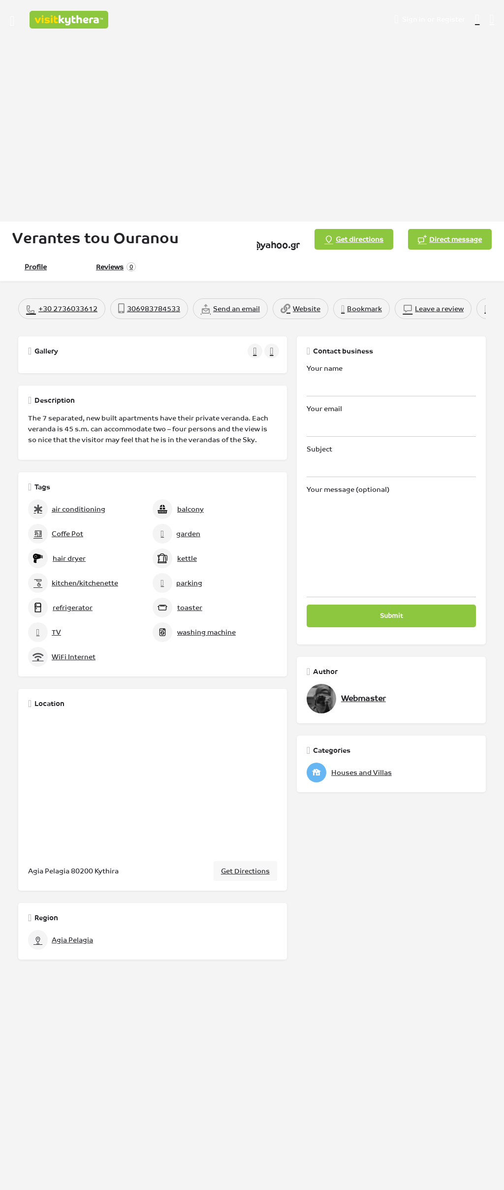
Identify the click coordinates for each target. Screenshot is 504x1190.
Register (451, 19)
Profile (36, 267)
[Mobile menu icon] (12, 19)
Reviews (116, 266)
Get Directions (245, 871)
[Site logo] (70, 20)
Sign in (413, 19)
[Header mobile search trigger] (492, 19)
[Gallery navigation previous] (256, 351)
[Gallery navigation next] (272, 351)
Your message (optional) (391, 541)
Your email (391, 421)
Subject (391, 461)
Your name (391, 380)
